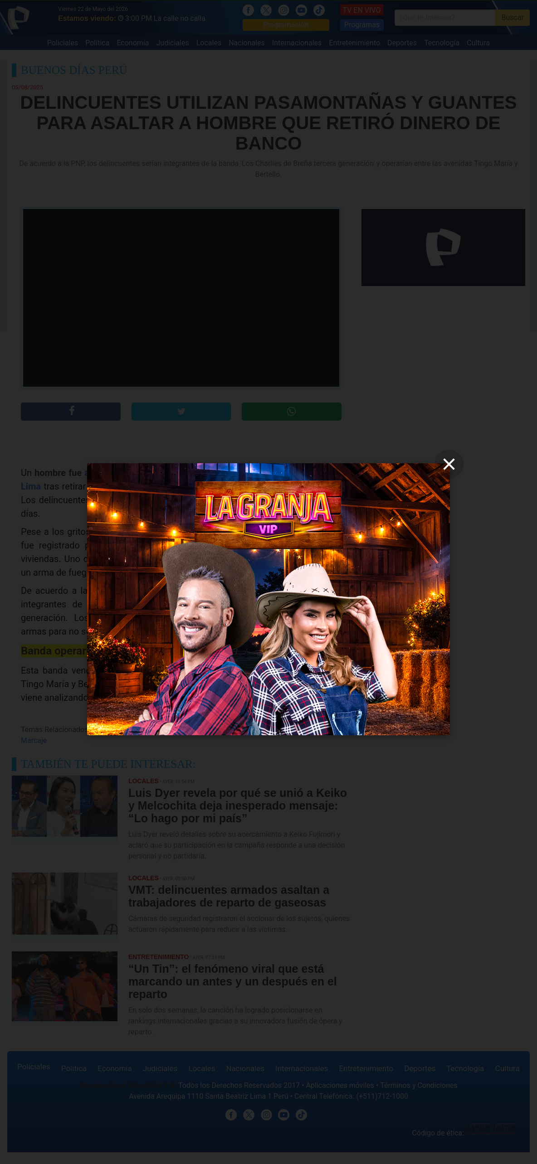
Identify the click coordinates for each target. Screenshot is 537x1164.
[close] (449, 464)
